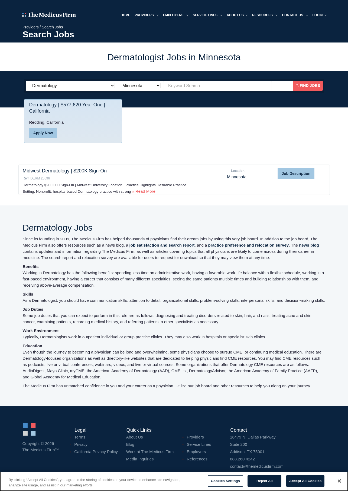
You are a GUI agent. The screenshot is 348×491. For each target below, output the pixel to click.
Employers (175, 16)
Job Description (296, 173)
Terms (79, 437)
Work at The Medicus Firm (150, 451)
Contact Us (294, 16)
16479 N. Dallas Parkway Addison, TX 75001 (278, 444)
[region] (174, 481)
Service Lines (207, 16)
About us (236, 16)
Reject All (264, 481)
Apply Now (43, 133)
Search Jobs (52, 27)
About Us (134, 437)
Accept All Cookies (305, 481)
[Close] (339, 481)
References (197, 459)
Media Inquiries (140, 459)
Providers (146, 16)
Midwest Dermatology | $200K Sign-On (65, 171)
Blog (130, 444)
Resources (264, 16)
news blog (309, 245)
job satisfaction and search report (162, 245)
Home (125, 15)
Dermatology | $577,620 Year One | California (67, 108)
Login (319, 16)
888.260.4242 (242, 459)
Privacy (80, 444)
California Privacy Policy (96, 451)
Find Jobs (308, 85)
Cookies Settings (225, 481)
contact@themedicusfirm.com (257, 466)
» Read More (143, 191)
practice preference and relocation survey (248, 245)
